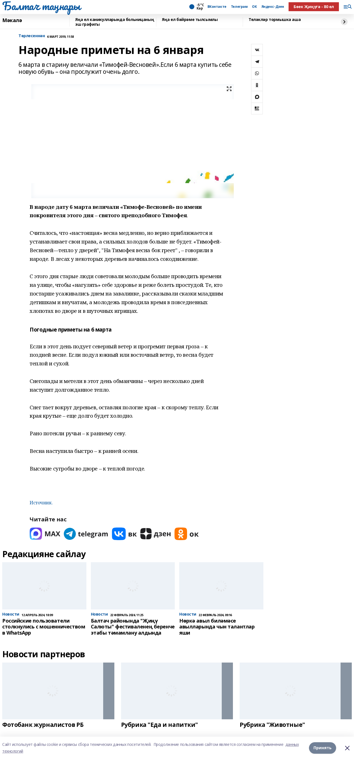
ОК (254, 6)
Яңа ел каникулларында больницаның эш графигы (114, 22)
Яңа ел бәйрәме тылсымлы (190, 19)
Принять (322, 747)
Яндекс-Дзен (272, 6)
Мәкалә (12, 20)
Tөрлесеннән (31, 36)
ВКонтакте (216, 6)
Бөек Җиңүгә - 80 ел (314, 6)
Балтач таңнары (41, 5)
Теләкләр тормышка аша (275, 19)
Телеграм (239, 6)
